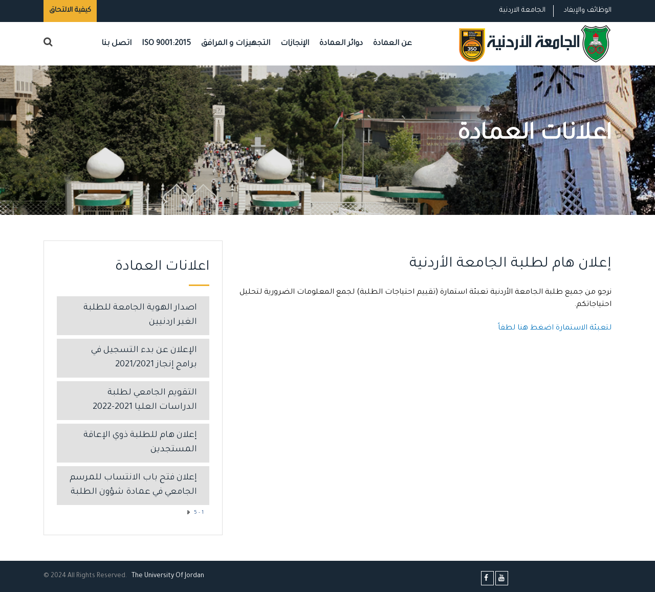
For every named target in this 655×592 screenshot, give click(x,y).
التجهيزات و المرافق (235, 43)
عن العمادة (392, 43)
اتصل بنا (116, 43)
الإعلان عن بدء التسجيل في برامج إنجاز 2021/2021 (144, 358)
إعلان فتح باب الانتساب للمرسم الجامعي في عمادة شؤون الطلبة (133, 485)
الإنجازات (294, 43)
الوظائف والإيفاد (587, 10)
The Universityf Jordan (168, 576)
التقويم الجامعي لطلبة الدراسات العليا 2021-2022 (145, 400)
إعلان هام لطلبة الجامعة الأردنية (510, 264)
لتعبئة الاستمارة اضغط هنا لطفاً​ (555, 328)
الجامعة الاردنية (522, 10)
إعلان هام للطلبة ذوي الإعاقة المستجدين (140, 443)
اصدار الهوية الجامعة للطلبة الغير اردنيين (140, 315)
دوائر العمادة (341, 43)
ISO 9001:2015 (166, 43)
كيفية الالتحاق (70, 10)
